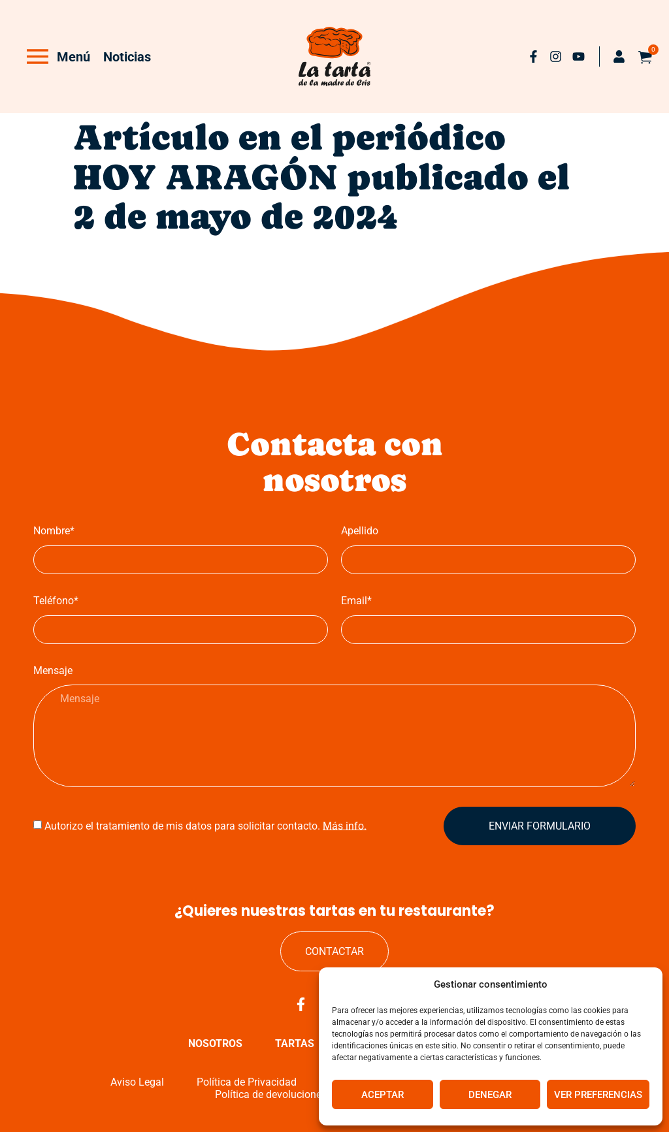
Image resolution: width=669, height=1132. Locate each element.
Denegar (490, 1095)
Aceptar (382, 1095)
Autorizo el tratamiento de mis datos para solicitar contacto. (205, 825)
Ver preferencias (598, 1095)
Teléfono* (55, 600)
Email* (356, 600)
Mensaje (53, 670)
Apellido (359, 531)
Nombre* (53, 531)
